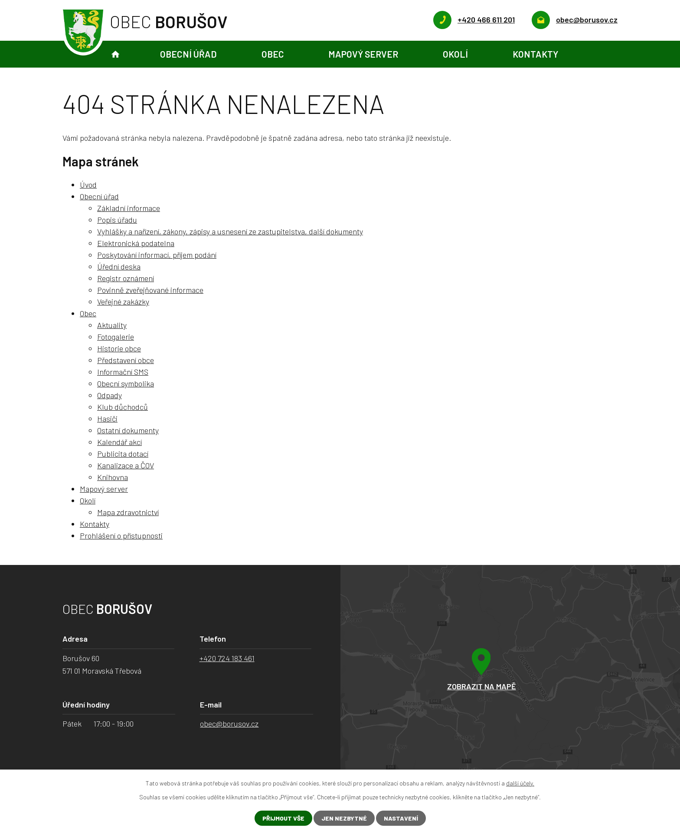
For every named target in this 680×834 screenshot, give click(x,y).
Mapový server (363, 54)
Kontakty (535, 54)
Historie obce (119, 348)
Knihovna (112, 477)
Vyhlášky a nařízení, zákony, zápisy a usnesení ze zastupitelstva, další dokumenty (230, 231)
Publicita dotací (122, 453)
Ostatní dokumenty (128, 430)
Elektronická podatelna (135, 243)
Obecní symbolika (125, 383)
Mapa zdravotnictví (128, 512)
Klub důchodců (122, 407)
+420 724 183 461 (227, 658)
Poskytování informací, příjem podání (156, 255)
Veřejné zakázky (123, 301)
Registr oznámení (125, 278)
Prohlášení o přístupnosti (121, 535)
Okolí (455, 54)
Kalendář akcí (119, 442)
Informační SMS (122, 371)
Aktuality (112, 325)
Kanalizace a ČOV (125, 465)
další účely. (520, 783)
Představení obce (125, 360)
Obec (273, 54)
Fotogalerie (115, 336)
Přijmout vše (283, 818)
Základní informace (128, 208)
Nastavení (401, 818)
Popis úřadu (117, 219)
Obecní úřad (188, 54)
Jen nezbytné (344, 818)
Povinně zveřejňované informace (150, 290)
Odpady (109, 395)
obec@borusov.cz (229, 723)
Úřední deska (119, 266)
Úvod (115, 54)
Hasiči (107, 418)
